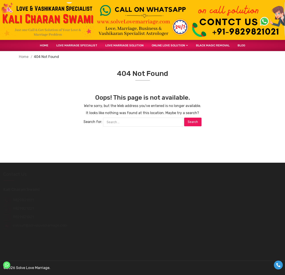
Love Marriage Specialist (76, 45)
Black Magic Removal (213, 45)
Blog (241, 45)
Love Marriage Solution (124, 45)
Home (44, 45)
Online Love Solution (168, 45)
